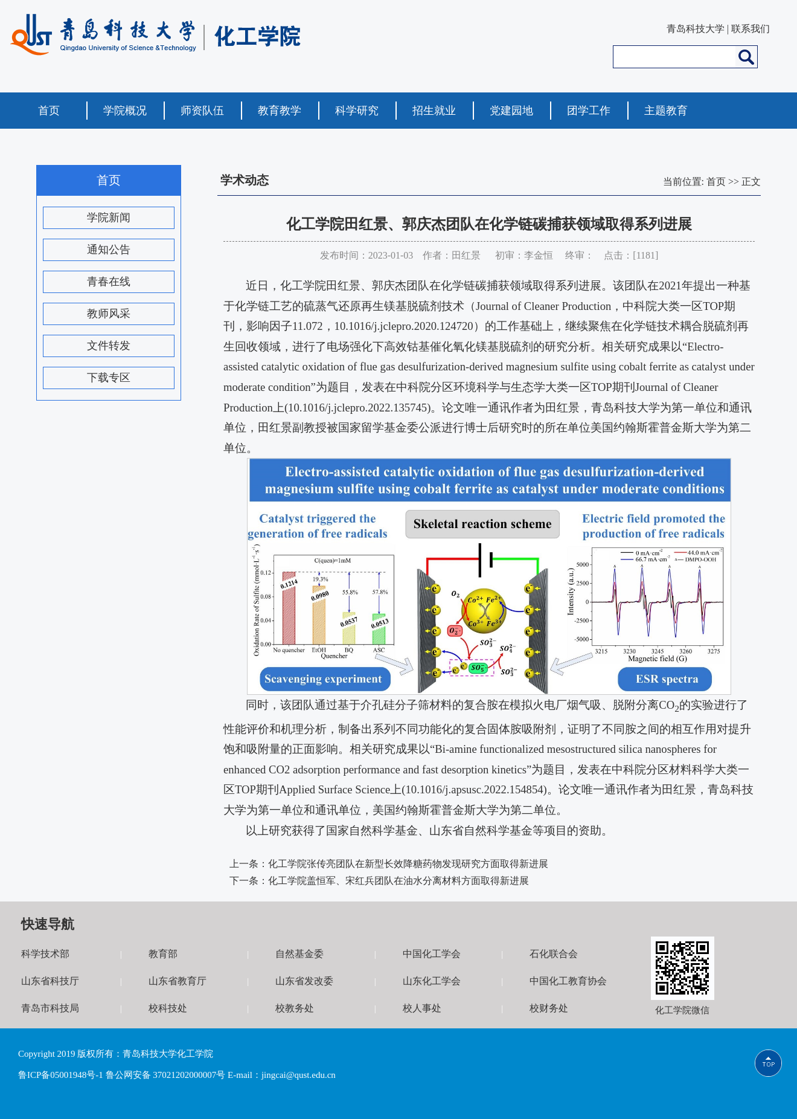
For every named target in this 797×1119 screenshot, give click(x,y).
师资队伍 (202, 111)
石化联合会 (554, 954)
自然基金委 (299, 954)
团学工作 (588, 111)
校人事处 (422, 1008)
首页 (49, 111)
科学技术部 (45, 954)
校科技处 (168, 1008)
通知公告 (108, 249)
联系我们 (750, 29)
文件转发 (108, 346)
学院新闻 (108, 217)
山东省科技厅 (50, 981)
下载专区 (108, 378)
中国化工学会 (432, 954)
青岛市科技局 (50, 1008)
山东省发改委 (304, 981)
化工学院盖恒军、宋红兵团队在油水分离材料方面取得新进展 (398, 881)
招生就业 (434, 111)
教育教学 (279, 111)
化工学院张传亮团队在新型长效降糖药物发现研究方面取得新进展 (408, 864)
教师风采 (108, 314)
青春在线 (108, 282)
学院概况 (125, 111)
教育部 (163, 954)
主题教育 (666, 111)
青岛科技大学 (696, 29)
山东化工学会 (432, 981)
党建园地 (511, 111)
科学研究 (357, 111)
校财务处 (549, 1008)
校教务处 (294, 1008)
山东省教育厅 (177, 981)
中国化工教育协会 (568, 981)
